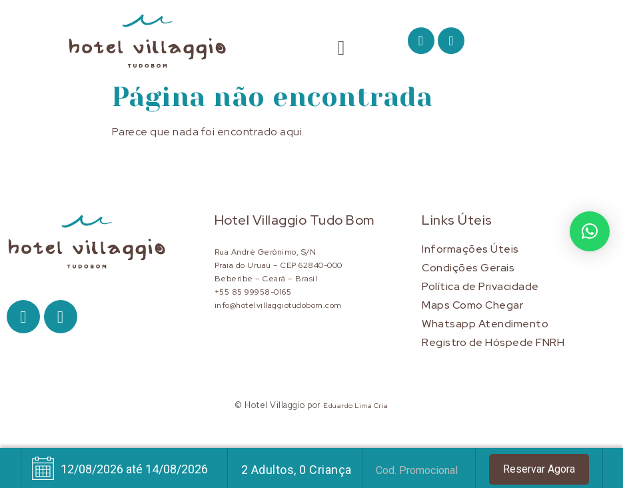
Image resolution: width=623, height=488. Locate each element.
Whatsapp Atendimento (485, 324)
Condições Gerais (468, 268)
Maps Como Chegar (472, 305)
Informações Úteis (470, 249)
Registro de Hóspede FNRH (493, 342)
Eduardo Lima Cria (355, 405)
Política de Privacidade (480, 286)
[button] (341, 47)
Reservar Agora (539, 469)
